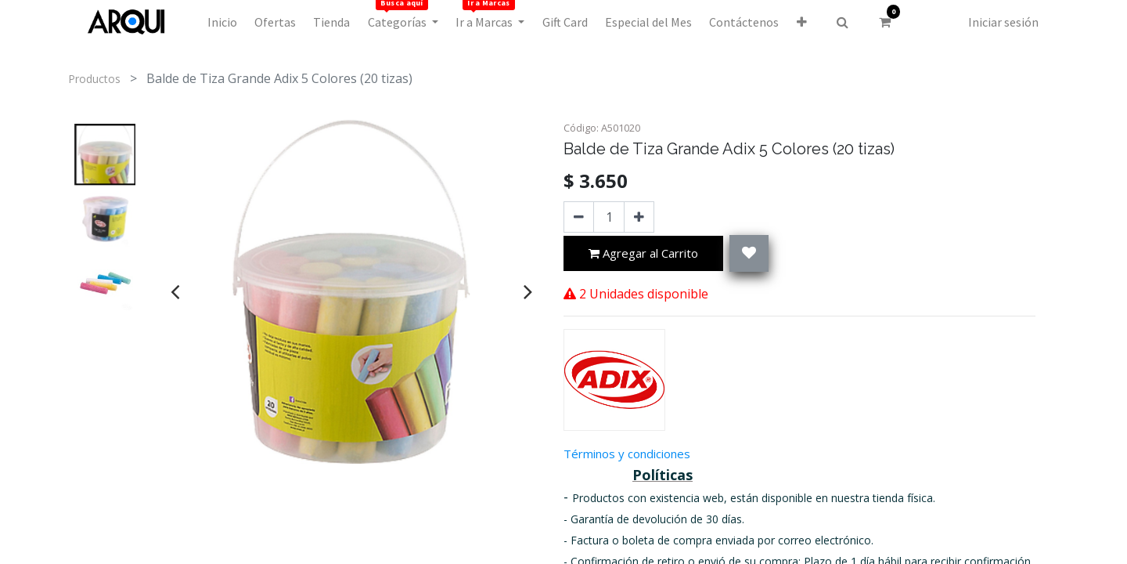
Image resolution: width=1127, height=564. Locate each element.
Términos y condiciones (627, 453)
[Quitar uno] (579, 217)
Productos (94, 78)
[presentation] (175, 291)
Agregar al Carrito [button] (643, 254)
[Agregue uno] (639, 217)
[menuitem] (221, 22)
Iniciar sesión (1003, 22)
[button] (802, 22)
